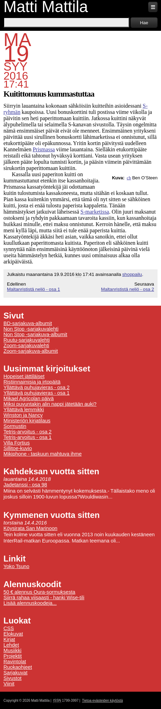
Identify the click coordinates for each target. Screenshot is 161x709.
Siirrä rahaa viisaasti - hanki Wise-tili (43, 597)
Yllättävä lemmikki (23, 409)
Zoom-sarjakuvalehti (26, 345)
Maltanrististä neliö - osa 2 (127, 289)
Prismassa (44, 149)
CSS (8, 628)
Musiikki (12, 650)
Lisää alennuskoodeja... (30, 603)
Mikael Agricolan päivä (28, 398)
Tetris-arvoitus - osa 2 (27, 431)
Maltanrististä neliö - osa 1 (33, 289)
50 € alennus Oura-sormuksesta (39, 592)
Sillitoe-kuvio (17, 448)
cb (129, 177)
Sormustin (14, 426)
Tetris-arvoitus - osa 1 (27, 437)
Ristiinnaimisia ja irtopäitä (32, 382)
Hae (144, 22)
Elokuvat (13, 634)
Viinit (9, 683)
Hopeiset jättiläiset (24, 376)
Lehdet (11, 645)
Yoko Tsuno (16, 566)
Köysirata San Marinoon (30, 528)
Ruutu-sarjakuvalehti (26, 340)
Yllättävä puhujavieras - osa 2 (36, 387)
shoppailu (132, 274)
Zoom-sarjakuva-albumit (30, 351)
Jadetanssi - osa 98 (25, 484)
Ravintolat (14, 661)
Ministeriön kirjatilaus (27, 420)
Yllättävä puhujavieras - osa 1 (36, 393)
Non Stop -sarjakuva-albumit (35, 334)
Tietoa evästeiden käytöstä (102, 700)
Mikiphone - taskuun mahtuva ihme (42, 454)
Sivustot (12, 678)
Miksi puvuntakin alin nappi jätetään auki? (50, 404)
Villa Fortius (16, 443)
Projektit (12, 656)
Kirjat (9, 639)
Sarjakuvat (15, 672)
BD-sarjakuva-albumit (27, 323)
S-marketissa (94, 212)
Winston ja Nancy (23, 415)
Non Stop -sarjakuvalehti (31, 329)
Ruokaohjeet (17, 667)
